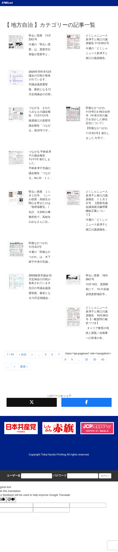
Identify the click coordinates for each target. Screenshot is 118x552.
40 (102, 359)
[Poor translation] (11, 500)
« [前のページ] (32, 354)
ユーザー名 (13, 475)
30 (94, 359)
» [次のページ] (14, 366)
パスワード (60, 475)
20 (86, 359)
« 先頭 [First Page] (22, 354)
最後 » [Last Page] (24, 366)
